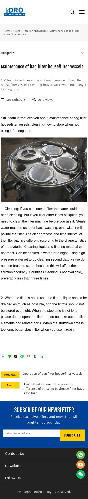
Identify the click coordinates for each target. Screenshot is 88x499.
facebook (3, 356)
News (16, 31)
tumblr (35, 356)
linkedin (41, 356)
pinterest (28, 356)
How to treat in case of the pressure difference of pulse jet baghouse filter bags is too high (53, 388)
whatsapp (22, 356)
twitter (16, 356)
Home (7, 31)
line (9, 356)
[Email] (31, 433)
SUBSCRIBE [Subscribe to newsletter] (72, 435)
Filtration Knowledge (35, 31)
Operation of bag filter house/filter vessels (52, 373)
